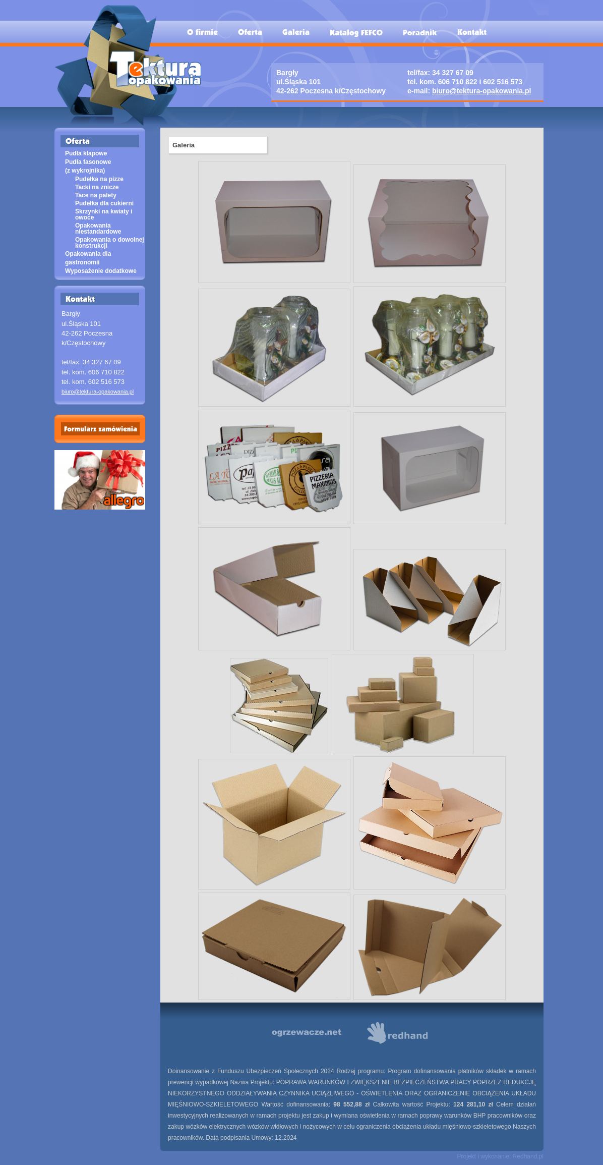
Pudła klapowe (86, 153)
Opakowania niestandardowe (98, 228)
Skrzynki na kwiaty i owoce (103, 214)
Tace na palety (95, 195)
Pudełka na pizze (99, 179)
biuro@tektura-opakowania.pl (481, 91)
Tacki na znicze (96, 187)
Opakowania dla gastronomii (88, 258)
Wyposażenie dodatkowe (101, 270)
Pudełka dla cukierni (104, 203)
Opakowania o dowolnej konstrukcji (109, 242)
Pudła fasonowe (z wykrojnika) (88, 166)
